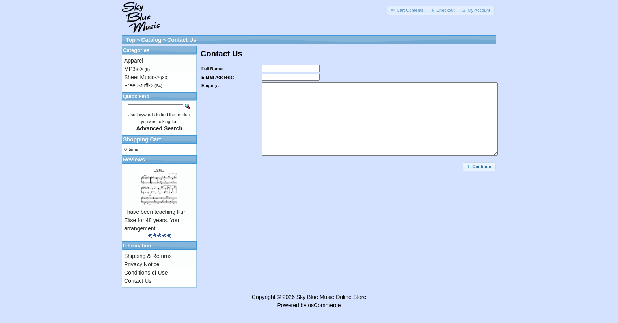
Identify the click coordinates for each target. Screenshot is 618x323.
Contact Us (181, 40)
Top (131, 40)
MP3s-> (133, 69)
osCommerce (324, 305)
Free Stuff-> (138, 85)
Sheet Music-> (142, 77)
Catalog (151, 40)
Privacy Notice (141, 264)
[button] (407, 10)
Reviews (134, 159)
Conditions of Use (146, 272)
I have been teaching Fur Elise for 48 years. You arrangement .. (154, 220)
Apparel (133, 61)
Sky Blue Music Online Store (331, 297)
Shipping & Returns (148, 256)
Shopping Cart (142, 139)
